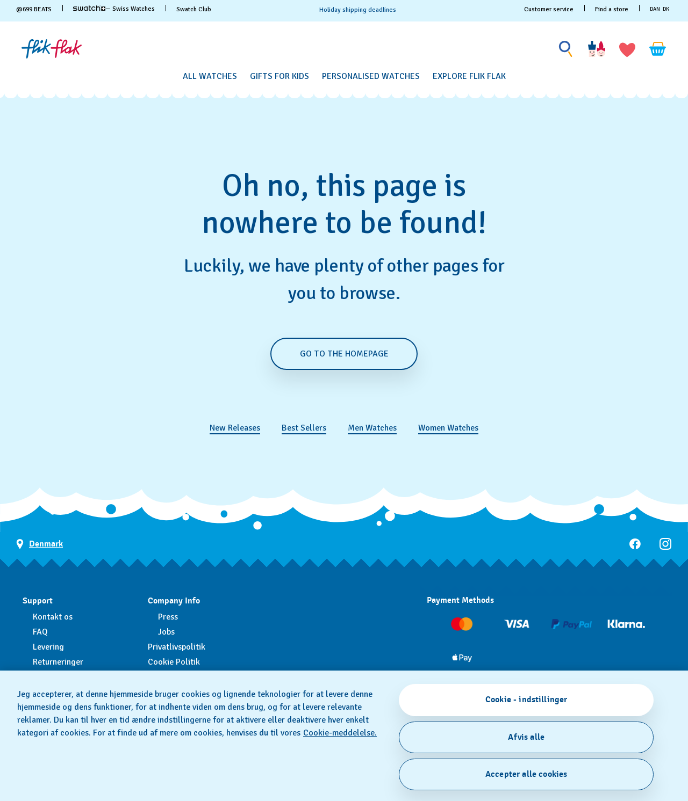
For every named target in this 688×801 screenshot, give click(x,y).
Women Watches (448, 428)
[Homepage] (52, 49)
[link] (89, 8)
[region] (344, 736)
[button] (627, 49)
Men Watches (372, 428)
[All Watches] (210, 76)
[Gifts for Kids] (279, 76)
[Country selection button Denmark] (39, 544)
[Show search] (566, 49)
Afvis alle (526, 737)
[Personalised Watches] (371, 76)
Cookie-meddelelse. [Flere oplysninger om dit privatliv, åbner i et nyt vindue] (340, 732)
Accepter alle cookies (526, 774)
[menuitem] (209, 74)
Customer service (549, 9)
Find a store (611, 9)
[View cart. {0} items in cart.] (657, 48)
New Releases (235, 428)
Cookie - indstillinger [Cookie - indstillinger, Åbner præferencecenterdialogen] (526, 699)
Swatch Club (193, 9)
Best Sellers (304, 428)
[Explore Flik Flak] (469, 76)
